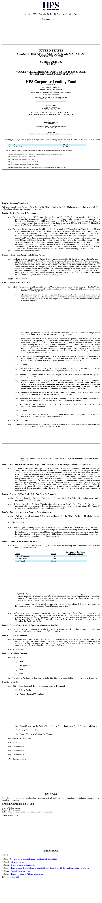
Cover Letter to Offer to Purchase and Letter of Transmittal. (33, 859)
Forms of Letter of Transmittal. (23, 865)
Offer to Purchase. (18, 862)
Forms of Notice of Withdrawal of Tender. (27, 874)
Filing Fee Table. (13, 877)
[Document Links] (51, 19)
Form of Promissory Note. (21, 871)
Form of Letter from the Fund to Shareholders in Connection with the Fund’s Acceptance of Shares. (50, 868)
